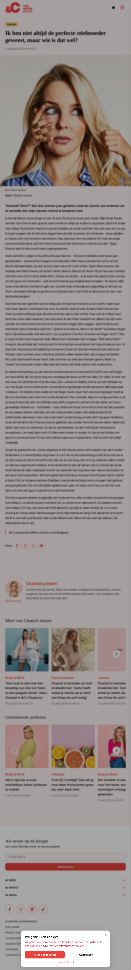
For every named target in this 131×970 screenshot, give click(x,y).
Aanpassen (86, 954)
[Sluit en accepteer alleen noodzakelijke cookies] (106, 935)
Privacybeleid (65, 962)
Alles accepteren (45, 954)
